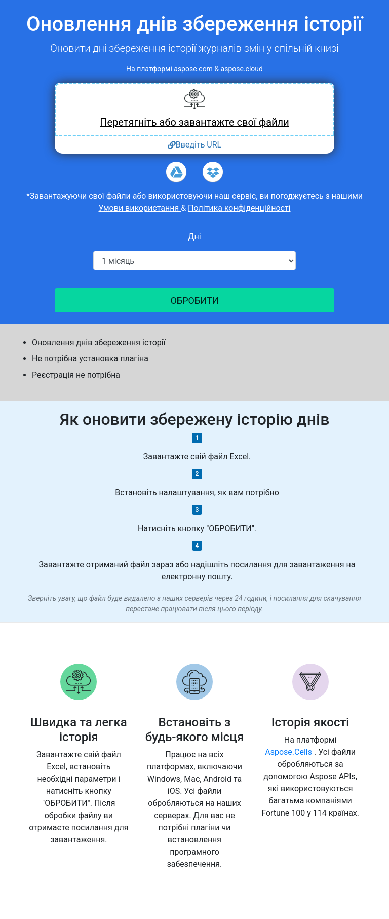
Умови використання (139, 208)
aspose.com (194, 69)
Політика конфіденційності (239, 208)
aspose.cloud (242, 69)
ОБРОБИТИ (195, 300)
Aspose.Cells (289, 752)
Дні (194, 236)
